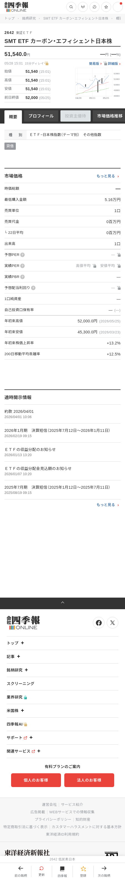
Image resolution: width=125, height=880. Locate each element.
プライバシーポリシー (53, 819)
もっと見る (105, 176)
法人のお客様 (89, 780)
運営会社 (49, 805)
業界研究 (17, 697)
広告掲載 (37, 812)
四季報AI (17, 724)
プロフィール (41, 116)
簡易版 (94, 64)
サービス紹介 (72, 805)
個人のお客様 (36, 780)
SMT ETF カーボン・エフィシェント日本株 (75, 18)
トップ (9, 18)
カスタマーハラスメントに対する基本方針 (87, 827)
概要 (13, 116)
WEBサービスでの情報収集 (72, 812)
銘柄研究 (29, 18)
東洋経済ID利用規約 (62, 834)
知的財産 (83, 819)
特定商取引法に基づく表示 (25, 827)
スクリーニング (20, 683)
